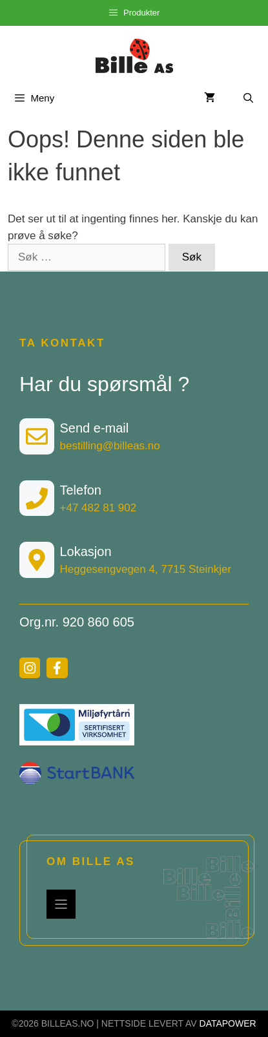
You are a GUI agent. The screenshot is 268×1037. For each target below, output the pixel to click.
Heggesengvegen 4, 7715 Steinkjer (146, 569)
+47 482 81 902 (98, 508)
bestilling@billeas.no (110, 446)
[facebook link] (56, 667)
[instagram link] (29, 667)
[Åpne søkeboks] (248, 98)
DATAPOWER (228, 1023)
